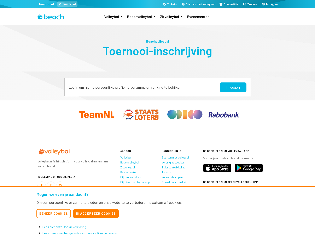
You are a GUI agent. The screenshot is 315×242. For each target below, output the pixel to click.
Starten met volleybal (175, 157)
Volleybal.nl (67, 4)
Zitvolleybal (169, 16)
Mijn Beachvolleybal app (135, 182)
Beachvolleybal (139, 16)
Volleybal (111, 16)
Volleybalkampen (172, 177)
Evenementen (198, 16)
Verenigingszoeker (173, 162)
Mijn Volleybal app (131, 177)
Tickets (166, 172)
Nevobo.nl (46, 4)
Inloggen (233, 87)
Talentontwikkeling (174, 167)
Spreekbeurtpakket (174, 182)
